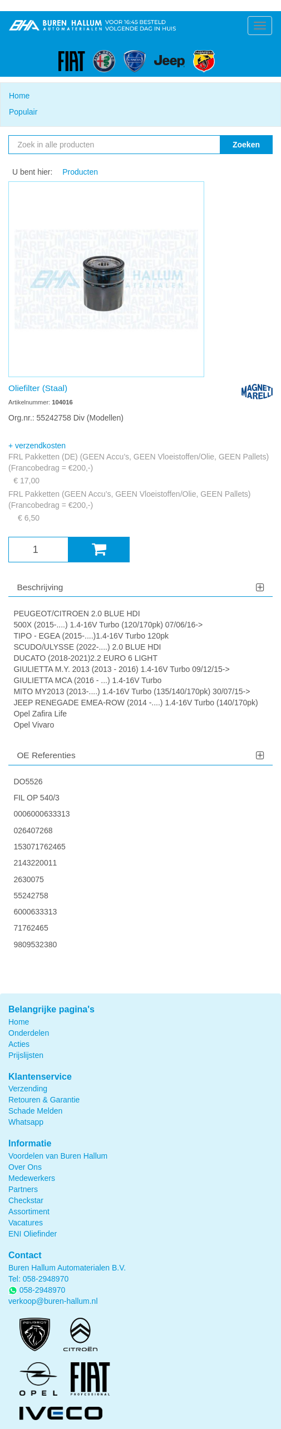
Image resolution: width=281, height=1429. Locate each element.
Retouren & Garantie (44, 1099)
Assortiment (29, 1211)
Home (19, 95)
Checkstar (25, 1200)
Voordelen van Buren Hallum (57, 1155)
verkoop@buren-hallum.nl (53, 1301)
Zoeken (246, 144)
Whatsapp (25, 1122)
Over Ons (25, 1167)
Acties (18, 1044)
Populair (23, 111)
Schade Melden (35, 1110)
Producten (80, 171)
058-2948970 (46, 1278)
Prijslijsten (25, 1055)
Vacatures (25, 1222)
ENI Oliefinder (32, 1233)
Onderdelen (28, 1033)
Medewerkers (31, 1178)
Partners (23, 1189)
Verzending (27, 1088)
